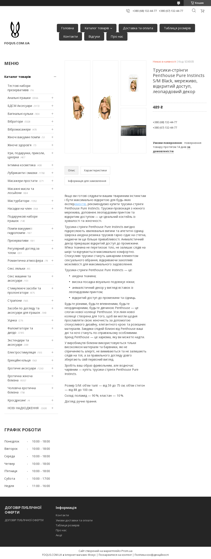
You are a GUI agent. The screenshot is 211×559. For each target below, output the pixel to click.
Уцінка (12, 320)
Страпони (15, 300)
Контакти (70, 36)
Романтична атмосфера (25, 260)
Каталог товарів (97, 28)
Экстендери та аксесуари (18, 342)
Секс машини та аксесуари (19, 278)
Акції (59, 535)
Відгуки (94, 36)
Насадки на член (20, 208)
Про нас (117, 36)
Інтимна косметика (22, 165)
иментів (80, 204)
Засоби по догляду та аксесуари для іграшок (24, 310)
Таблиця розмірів (177, 28)
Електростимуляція (22, 352)
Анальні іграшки (19, 98)
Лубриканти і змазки (22, 173)
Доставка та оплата (138, 28)
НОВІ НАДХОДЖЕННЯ (23, 408)
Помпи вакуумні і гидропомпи (20, 230)
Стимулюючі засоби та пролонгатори (24, 290)
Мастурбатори (18, 201)
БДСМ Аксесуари (20, 106)
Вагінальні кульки (20, 114)
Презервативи (18, 240)
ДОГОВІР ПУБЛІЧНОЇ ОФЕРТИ (24, 520)
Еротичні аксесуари (22, 368)
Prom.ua (126, 551)
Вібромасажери (19, 129)
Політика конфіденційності (152, 555)
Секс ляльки (16, 268)
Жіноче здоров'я (19, 145)
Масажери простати (22, 181)
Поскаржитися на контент (115, 555)
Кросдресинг (17, 400)
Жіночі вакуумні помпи (24, 137)
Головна (67, 28)
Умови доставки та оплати (74, 520)
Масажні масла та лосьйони (21, 191)
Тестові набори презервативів (19, 88)
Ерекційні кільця (19, 360)
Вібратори (15, 121)
